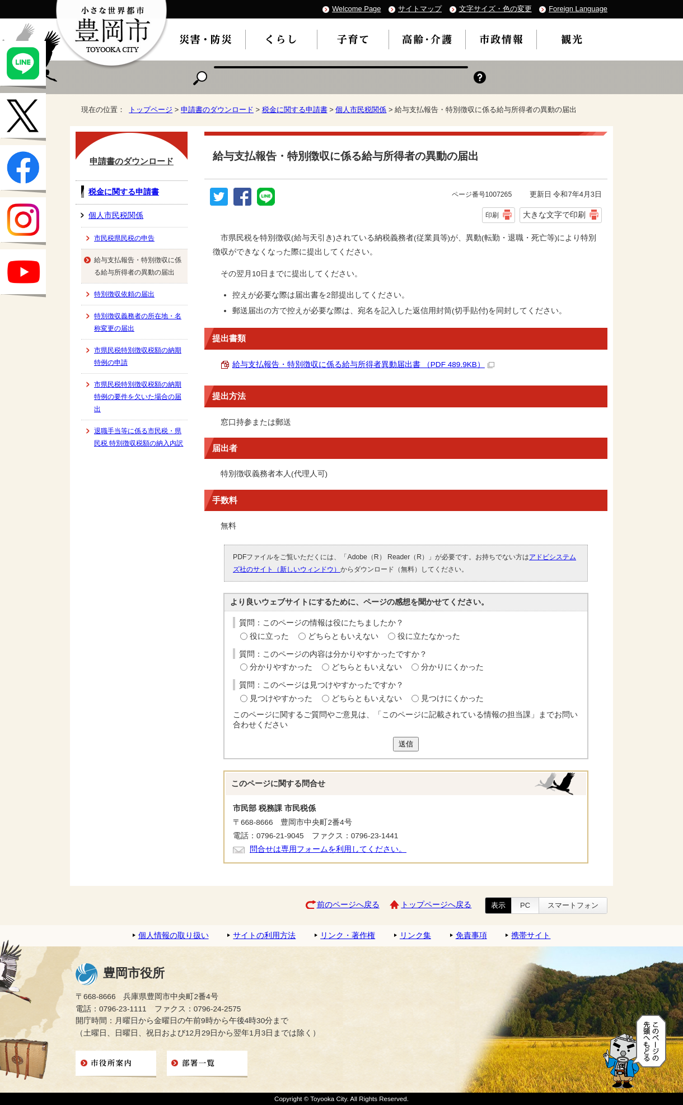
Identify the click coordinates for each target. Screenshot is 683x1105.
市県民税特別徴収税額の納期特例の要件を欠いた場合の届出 (137, 396)
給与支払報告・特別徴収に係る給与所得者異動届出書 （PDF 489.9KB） (363, 364)
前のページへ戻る (348, 904)
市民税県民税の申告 (124, 238)
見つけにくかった (452, 698)
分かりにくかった (452, 667)
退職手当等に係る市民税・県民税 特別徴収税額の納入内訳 (138, 437)
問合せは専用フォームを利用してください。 (328, 849)
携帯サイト (530, 935)
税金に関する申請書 (295, 109)
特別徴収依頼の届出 (124, 294)
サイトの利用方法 (264, 935)
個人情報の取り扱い (173, 935)
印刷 (492, 215)
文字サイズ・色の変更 (495, 8)
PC (525, 905)
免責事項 (471, 935)
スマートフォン (573, 905)
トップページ (150, 109)
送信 (406, 744)
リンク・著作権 (347, 935)
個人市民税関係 (360, 109)
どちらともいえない (343, 636)
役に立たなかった (428, 636)
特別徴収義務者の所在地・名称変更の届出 (137, 322)
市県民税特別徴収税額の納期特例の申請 (137, 356)
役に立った (269, 636)
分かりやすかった (281, 667)
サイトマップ (420, 8)
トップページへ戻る (436, 904)
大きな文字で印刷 (554, 214)
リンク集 (415, 935)
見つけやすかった (281, 698)
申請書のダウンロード (217, 109)
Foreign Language (578, 8)
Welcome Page (356, 8)
